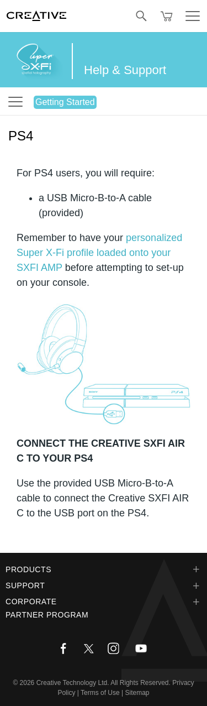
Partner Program (47, 614)
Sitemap (137, 693)
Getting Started (65, 102)
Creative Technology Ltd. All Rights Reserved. (103, 683)
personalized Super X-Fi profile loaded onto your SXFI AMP (99, 252)
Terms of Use (100, 693)
